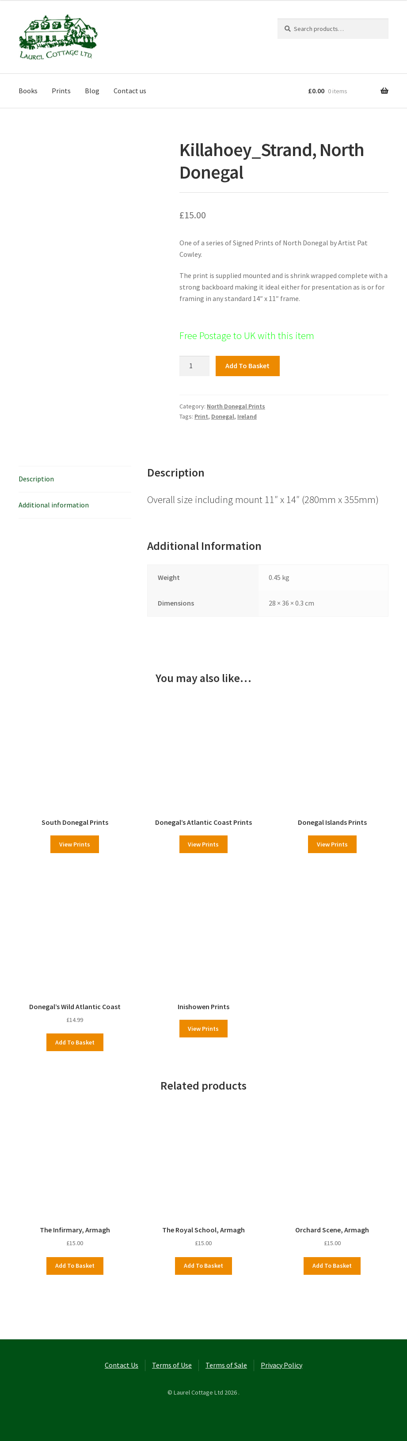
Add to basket (247, 365)
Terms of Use (172, 1365)
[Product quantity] (194, 366)
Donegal (222, 416)
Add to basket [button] (75, 1042)
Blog (92, 90)
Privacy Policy (281, 1365)
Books (28, 90)
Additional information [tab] (54, 504)
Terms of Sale (226, 1365)
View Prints (74, 844)
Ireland (247, 416)
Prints (61, 90)
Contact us (130, 90)
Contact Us (121, 1365)
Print (201, 416)
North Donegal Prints (236, 406)
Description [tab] (36, 478)
